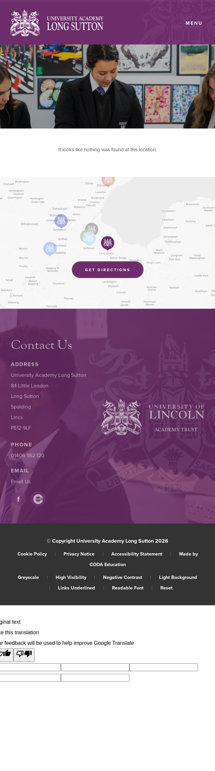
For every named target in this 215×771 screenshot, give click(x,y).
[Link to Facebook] (18, 501)
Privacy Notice (83, 553)
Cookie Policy (36, 553)
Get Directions (114, 271)
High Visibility (75, 577)
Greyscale (33, 577)
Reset (166, 587)
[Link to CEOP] (38, 501)
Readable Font (132, 587)
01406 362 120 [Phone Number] (27, 457)
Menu (194, 23)
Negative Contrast (127, 577)
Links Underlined (81, 587)
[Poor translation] (24, 655)
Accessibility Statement (141, 553)
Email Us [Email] (21, 483)
